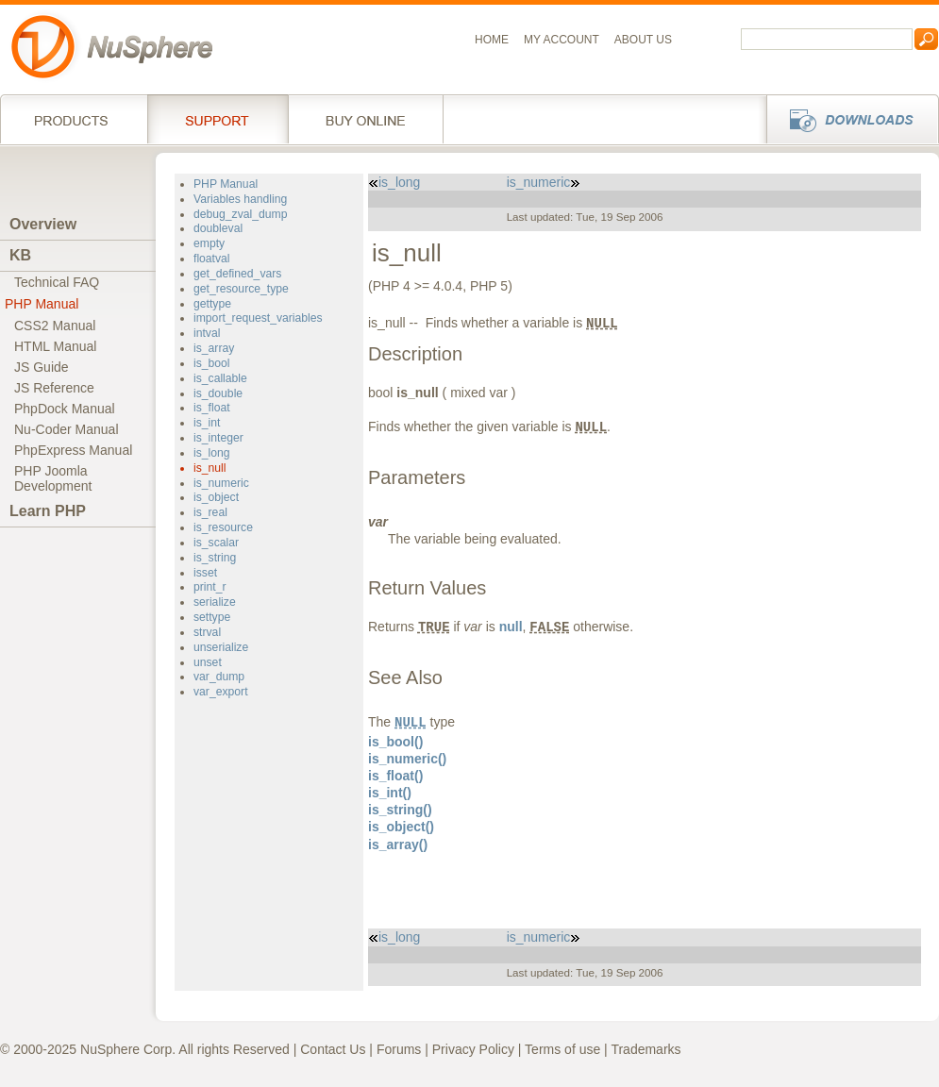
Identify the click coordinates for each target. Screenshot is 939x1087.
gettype (212, 303)
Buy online (366, 118)
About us (643, 39)
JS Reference (54, 387)
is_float (211, 407)
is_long (211, 453)
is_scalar (216, 542)
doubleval (218, 228)
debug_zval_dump (240, 214)
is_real (210, 512)
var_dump (218, 676)
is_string (214, 557)
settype (211, 617)
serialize (214, 602)
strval (207, 632)
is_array (213, 348)
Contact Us (332, 1049)
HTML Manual (55, 346)
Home (492, 39)
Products (73, 118)
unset (207, 662)
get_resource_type (241, 288)
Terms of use (562, 1049)
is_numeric (221, 483)
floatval (211, 258)
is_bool (211, 363)
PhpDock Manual (64, 408)
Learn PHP (47, 511)
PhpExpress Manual (73, 450)
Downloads (847, 118)
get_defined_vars (237, 273)
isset (205, 572)
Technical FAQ (56, 282)
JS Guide (41, 367)
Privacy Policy (473, 1049)
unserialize (220, 647)
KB (20, 255)
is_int (206, 422)
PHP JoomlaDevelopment (53, 478)
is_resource (223, 527)
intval (206, 333)
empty (209, 243)
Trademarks (645, 1049)
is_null (209, 468)
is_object (216, 497)
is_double (218, 393)
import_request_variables (258, 318)
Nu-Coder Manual (66, 429)
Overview (42, 224)
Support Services (217, 118)
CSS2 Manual (54, 325)
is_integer (218, 437)
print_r (209, 587)
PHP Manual (41, 303)
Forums (399, 1049)
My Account (561, 39)
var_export (220, 691)
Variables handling (240, 199)
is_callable (220, 378)
